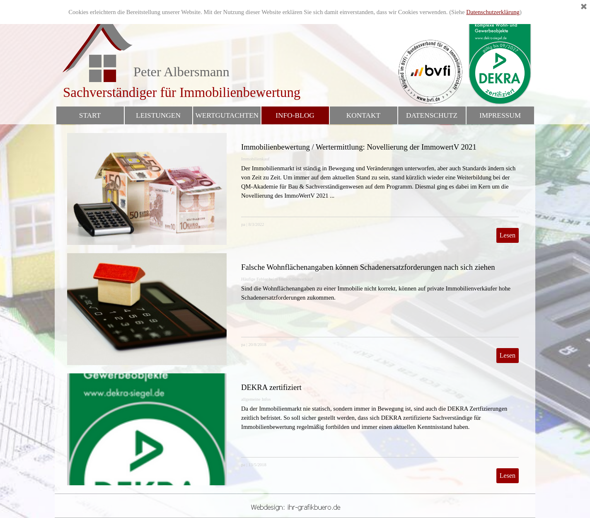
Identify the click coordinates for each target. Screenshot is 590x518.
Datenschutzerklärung (493, 12)
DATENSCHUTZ (431, 115)
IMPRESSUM (500, 115)
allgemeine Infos (256, 399)
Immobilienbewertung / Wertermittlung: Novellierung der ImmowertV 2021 (358, 147)
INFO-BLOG (295, 115)
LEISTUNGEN (158, 115)
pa (243, 224)
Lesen (507, 235)
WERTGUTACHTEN (227, 115)
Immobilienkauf (255, 159)
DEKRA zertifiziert (271, 387)
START (90, 115)
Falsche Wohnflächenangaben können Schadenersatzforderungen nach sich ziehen (368, 267)
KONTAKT (363, 115)
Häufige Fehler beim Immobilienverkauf (277, 279)
